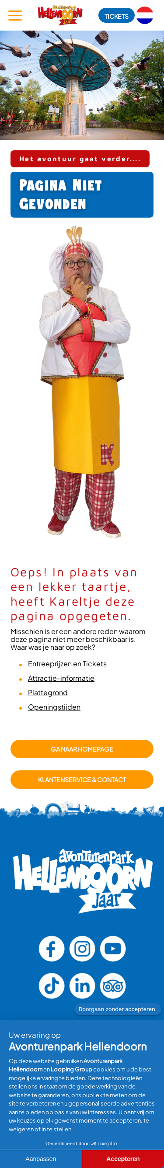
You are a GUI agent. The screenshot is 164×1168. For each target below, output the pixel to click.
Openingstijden (54, 706)
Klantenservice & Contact (82, 779)
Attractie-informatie (61, 678)
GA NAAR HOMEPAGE (82, 749)
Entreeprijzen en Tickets (67, 663)
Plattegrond (48, 692)
